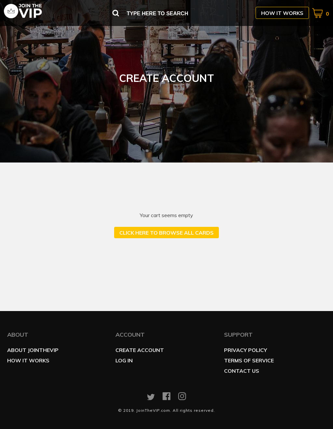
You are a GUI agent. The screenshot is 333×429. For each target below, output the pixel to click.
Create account (139, 350)
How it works (282, 13)
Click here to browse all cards (166, 232)
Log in (124, 360)
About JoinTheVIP (33, 350)
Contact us (241, 371)
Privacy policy (245, 350)
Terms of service (249, 360)
